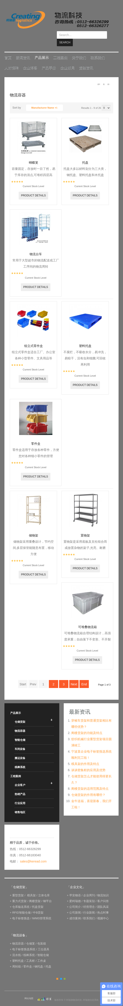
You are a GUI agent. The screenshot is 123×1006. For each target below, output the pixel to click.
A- (108, 77)
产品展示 (42, 50)
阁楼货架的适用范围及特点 (90, 781)
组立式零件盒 (33, 338)
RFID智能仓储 (21, 905)
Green (64, 971)
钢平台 (47, 893)
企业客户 (20, 777)
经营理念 (89, 899)
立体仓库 (44, 887)
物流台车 (36, 246)
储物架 (33, 528)
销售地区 (20, 804)
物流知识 (103, 887)
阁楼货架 (35, 893)
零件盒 (35, 436)
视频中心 (103, 910)
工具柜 (30, 953)
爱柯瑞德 (75, 893)
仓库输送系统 (21, 899)
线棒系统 (20, 759)
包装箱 (41, 936)
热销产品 (20, 786)
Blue (61, 971)
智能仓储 (20, 732)
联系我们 (98, 50)
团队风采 (103, 899)
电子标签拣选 (21, 910)
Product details (33, 188)
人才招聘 (11, 60)
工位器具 (43, 941)
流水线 (16, 947)
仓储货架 (20, 714)
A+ (98, 77)
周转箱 (16, 959)
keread (57, 20)
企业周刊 (89, 887)
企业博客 (30, 60)
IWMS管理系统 (41, 910)
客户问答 (103, 893)
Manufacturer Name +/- (44, 100)
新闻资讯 (23, 50)
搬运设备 (20, 750)
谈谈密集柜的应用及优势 (88, 762)
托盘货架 (38, 899)
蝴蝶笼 (33, 155)
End (84, 676)
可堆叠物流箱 (87, 619)
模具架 (31, 887)
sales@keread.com (33, 854)
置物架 (85, 528)
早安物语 (75, 887)
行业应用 (20, 795)
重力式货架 (19, 893)
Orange (57, 971)
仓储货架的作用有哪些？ (88, 787)
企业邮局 (67, 60)
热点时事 (103, 905)
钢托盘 (38, 959)
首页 (8, 50)
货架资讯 (86, 60)
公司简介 (75, 899)
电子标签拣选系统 (24, 941)
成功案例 (75, 910)
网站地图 (28, 991)
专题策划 (89, 893)
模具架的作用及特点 (85, 756)
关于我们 (79, 50)
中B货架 (38, 905)
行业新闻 (89, 905)
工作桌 (41, 953)
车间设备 (20, 741)
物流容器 (20, 723)
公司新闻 (75, 905)
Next (74, 676)
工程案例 (60, 50)
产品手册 (49, 60)
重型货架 (18, 887)
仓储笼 (30, 936)
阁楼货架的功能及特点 (86, 725)
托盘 (85, 155)
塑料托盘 (85, 338)
